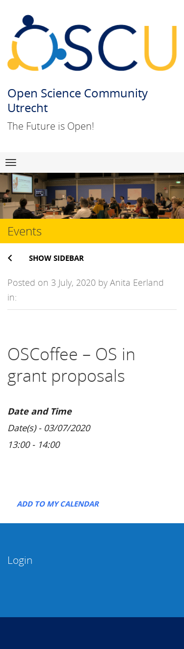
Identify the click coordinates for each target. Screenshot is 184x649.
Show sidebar (56, 258)
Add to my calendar (58, 504)
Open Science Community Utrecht (77, 100)
